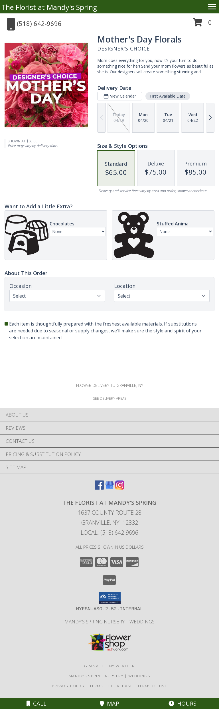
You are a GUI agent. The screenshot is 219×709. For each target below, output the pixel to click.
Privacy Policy (68, 685)
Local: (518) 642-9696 (109, 532)
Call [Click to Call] (36, 703)
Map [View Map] (109, 703)
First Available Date (168, 96)
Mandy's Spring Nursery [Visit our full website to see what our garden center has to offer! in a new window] (95, 621)
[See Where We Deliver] (109, 398)
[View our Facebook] (99, 487)
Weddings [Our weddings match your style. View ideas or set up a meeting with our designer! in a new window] (142, 621)
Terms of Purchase (111, 685)
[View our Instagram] (119, 487)
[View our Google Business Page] (109, 487)
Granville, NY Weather (109, 665)
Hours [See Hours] (182, 703)
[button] (202, 24)
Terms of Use (152, 685)
